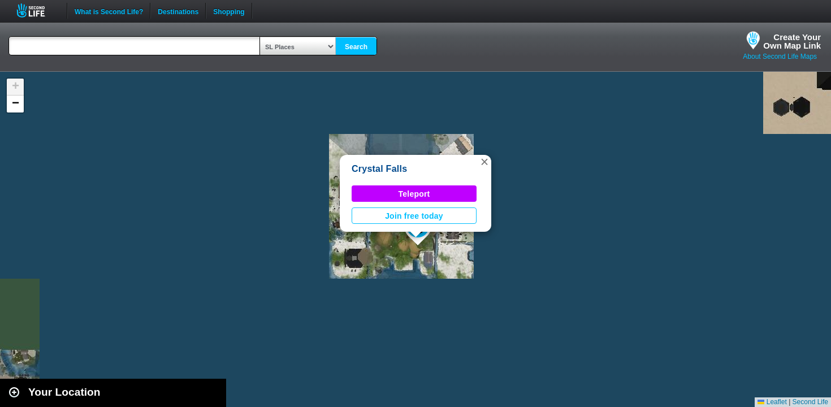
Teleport (414, 193)
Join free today (414, 215)
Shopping (228, 11)
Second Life (37, 10)
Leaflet (772, 402)
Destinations (178, 11)
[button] (484, 161)
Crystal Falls (379, 169)
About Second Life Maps (780, 56)
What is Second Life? (109, 11)
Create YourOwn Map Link (792, 41)
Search (356, 47)
